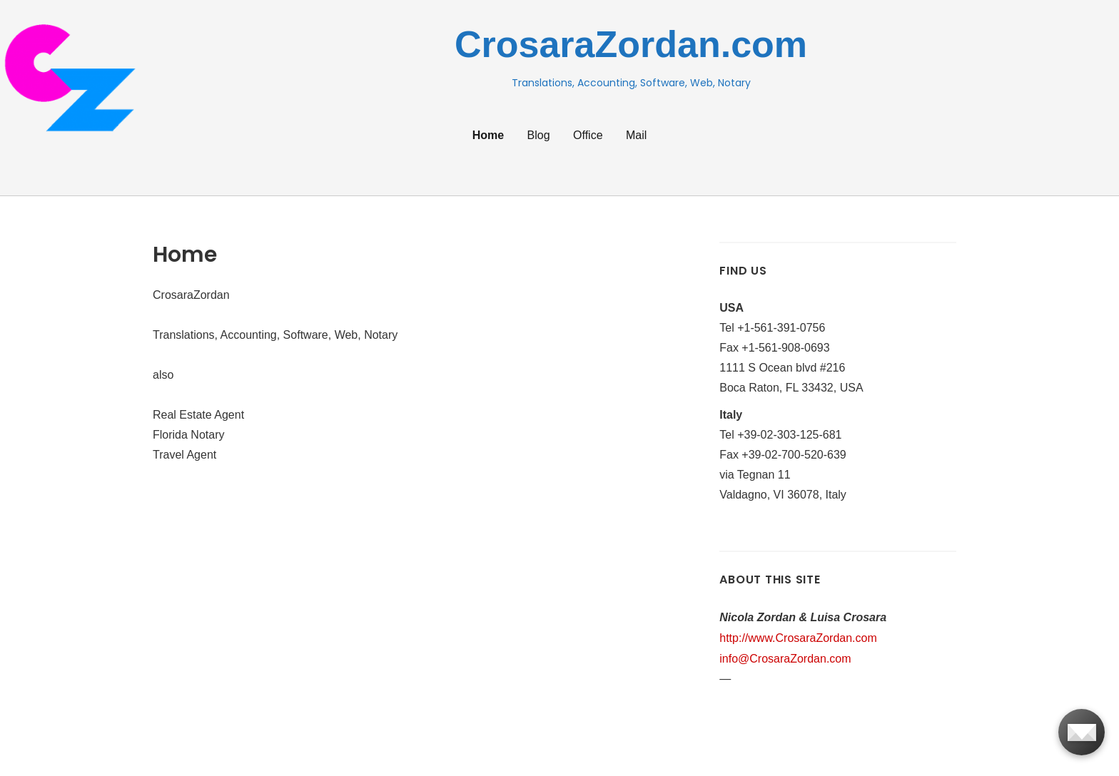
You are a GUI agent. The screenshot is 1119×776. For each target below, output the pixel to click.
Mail (636, 135)
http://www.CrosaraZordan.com (798, 638)
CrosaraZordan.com (631, 44)
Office (588, 135)
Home (488, 135)
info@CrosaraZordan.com (785, 659)
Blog (538, 135)
